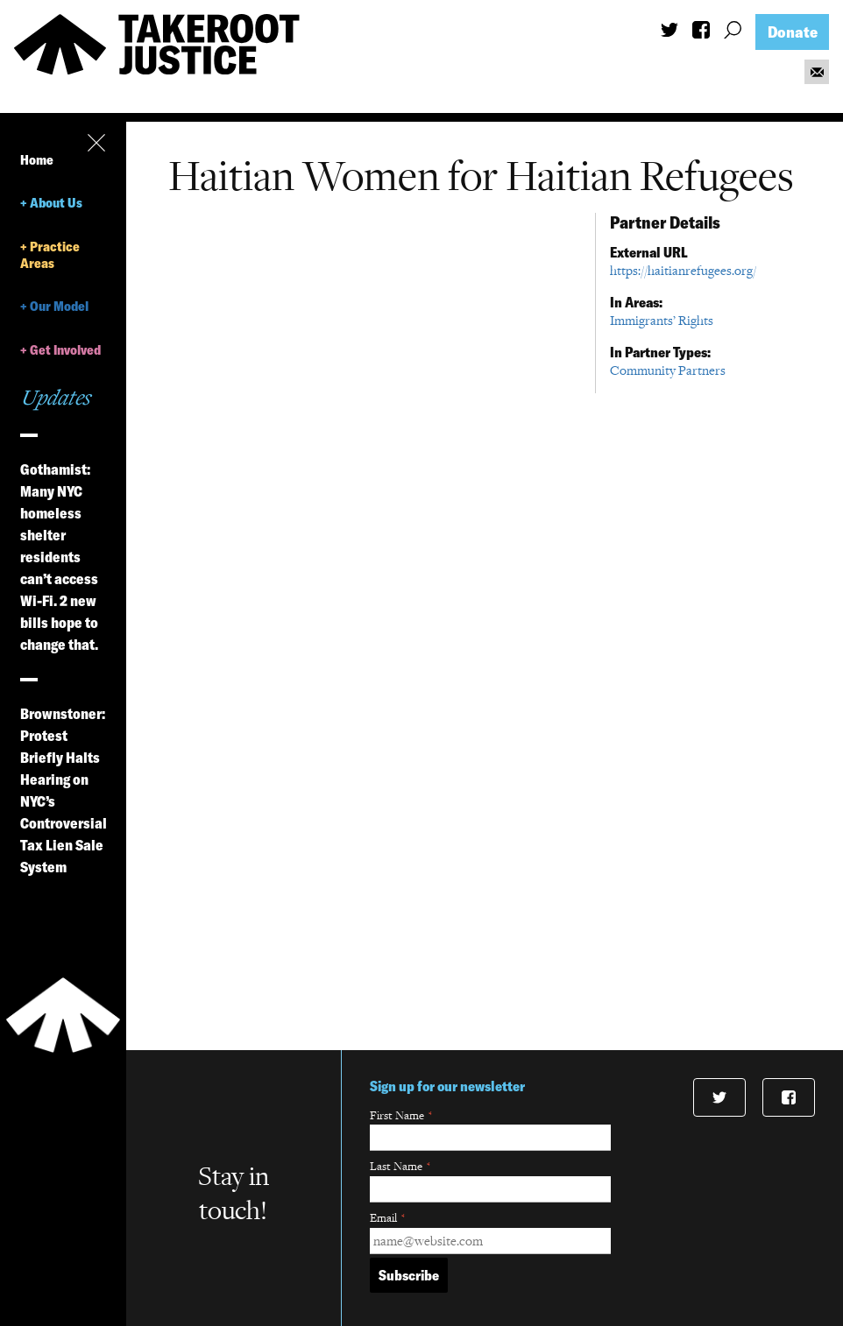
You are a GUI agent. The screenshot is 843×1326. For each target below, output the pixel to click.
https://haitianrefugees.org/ (683, 270)
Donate (793, 32)
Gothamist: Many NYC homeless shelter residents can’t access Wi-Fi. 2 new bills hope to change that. (59, 557)
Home (36, 160)
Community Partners (668, 370)
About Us (56, 202)
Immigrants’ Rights (661, 320)
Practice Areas (50, 255)
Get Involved (65, 350)
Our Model (59, 306)
